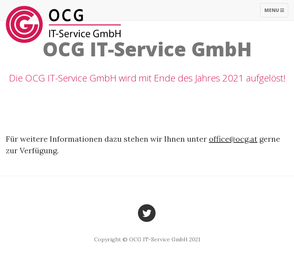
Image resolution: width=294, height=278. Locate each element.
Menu (276, 12)
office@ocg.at (233, 139)
